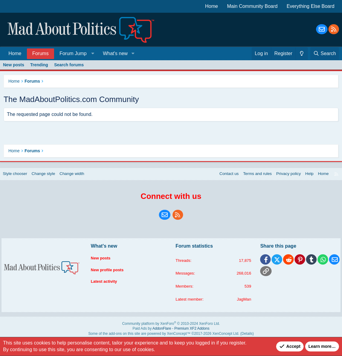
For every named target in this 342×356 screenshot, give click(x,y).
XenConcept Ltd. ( (218, 336)
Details (234, 336)
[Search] (324, 53)
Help (305, 177)
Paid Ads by (171, 332)
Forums (40, 53)
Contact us (221, 177)
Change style (48, 177)
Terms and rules (251, 177)
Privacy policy (284, 177)
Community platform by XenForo (171, 328)
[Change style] (301, 53)
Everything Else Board (310, 6)
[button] (75, 53)
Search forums (69, 64)
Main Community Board (252, 6)
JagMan (242, 304)
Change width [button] (78, 177)
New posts (13, 64)
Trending (39, 64)
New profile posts (110, 272)
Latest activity (106, 283)
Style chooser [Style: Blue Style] (18, 177)
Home (211, 6)
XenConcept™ (177, 336)
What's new (115, 53)
